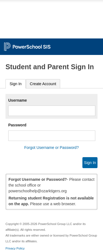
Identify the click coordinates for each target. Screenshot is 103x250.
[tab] (15, 84)
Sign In (16, 84)
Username (17, 100)
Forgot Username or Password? (51, 147)
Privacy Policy (15, 248)
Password (17, 125)
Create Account (43, 84)
